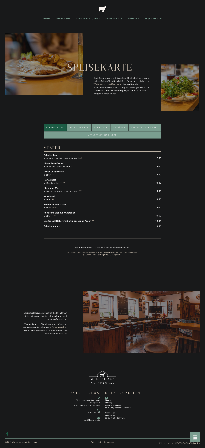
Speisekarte (114, 19)
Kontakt (133, 19)
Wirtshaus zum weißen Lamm (107, 84)
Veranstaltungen (88, 19)
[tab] (55, 127)
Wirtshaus (63, 19)
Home (47, 19)
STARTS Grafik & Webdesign (187, 443)
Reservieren (153, 19)
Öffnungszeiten (59, 327)
